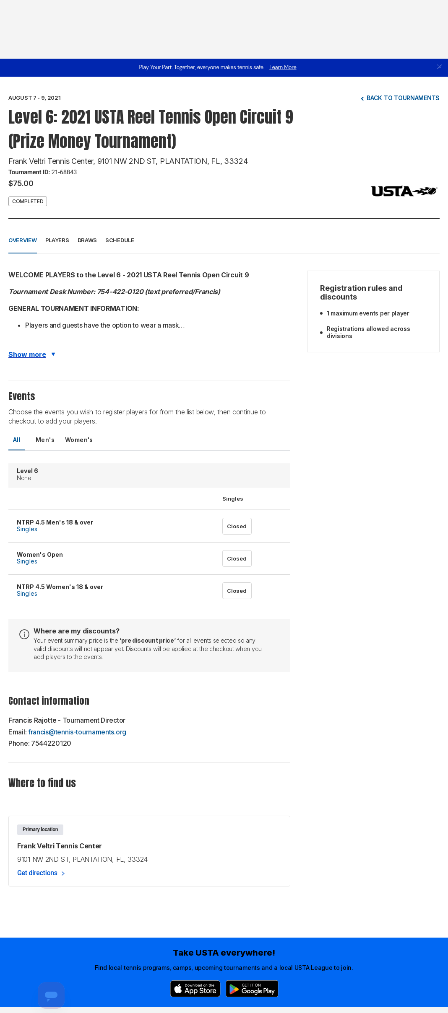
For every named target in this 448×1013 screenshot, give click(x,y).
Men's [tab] (45, 439)
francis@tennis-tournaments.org (77, 732)
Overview (22, 240)
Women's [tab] (79, 439)
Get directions (37, 873)
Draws (87, 240)
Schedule (119, 240)
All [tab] (17, 439)
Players (57, 240)
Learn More (282, 67)
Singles (27, 528)
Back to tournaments (403, 97)
